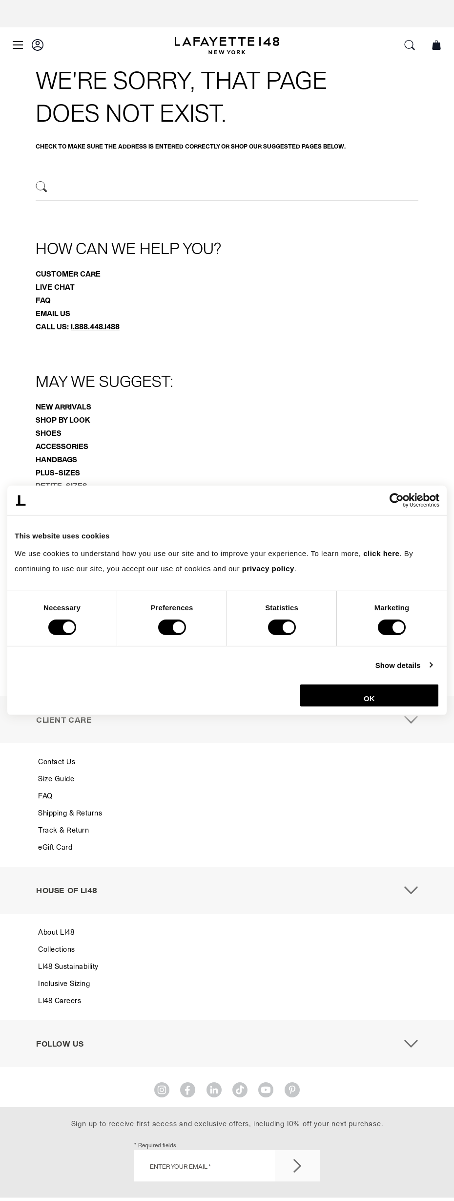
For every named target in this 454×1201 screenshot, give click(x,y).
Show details (398, 665)
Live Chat (55, 286)
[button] (37, 45)
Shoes (49, 433)
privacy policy (268, 568)
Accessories (62, 446)
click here (381, 553)
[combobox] (227, 188)
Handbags (56, 459)
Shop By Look (63, 419)
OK (369, 698)
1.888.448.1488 (95, 326)
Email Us (53, 313)
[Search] (42, 187)
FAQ (43, 300)
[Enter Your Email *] (227, 1165)
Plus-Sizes (58, 472)
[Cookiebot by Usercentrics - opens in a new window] (396, 500)
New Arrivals (63, 406)
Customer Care (68, 273)
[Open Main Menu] (18, 45)
